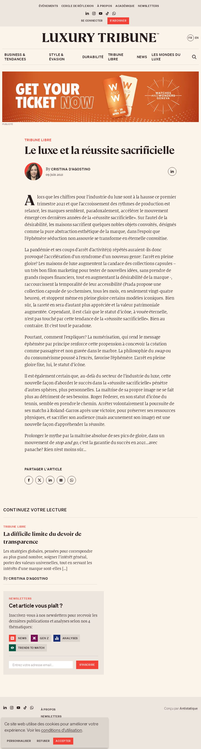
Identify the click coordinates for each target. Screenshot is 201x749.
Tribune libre (116, 56)
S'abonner (118, 20)
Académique (125, 6)
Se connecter (92, 20)
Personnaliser (19, 741)
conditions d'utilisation (61, 730)
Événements (48, 6)
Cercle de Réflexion (77, 6)
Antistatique (189, 708)
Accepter (63, 741)
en (197, 38)
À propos (104, 6)
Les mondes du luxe (166, 56)
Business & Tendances (15, 56)
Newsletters (148, 6)
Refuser (43, 741)
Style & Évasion (57, 56)
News (142, 57)
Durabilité (93, 57)
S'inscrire (87, 665)
